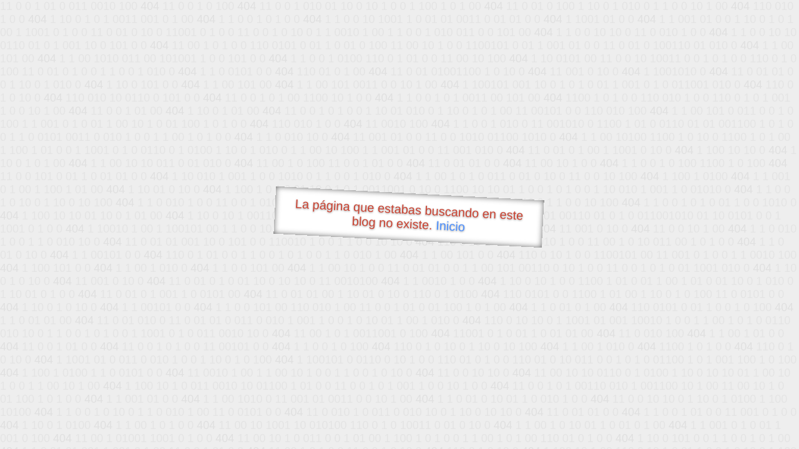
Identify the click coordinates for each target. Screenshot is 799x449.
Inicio (451, 225)
